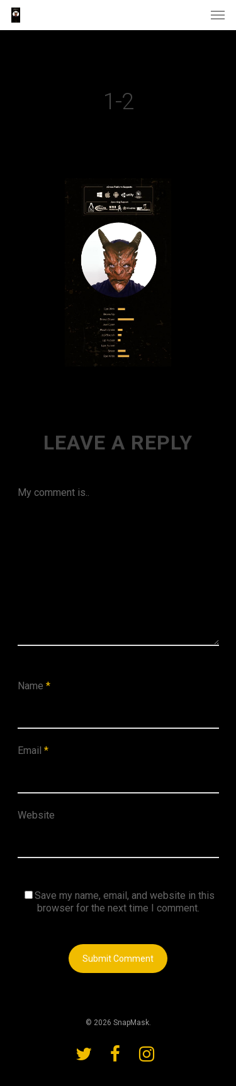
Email (33, 750)
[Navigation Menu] (218, 15)
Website (36, 815)
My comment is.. (53, 492)
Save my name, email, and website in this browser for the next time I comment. (125, 902)
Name (34, 686)
